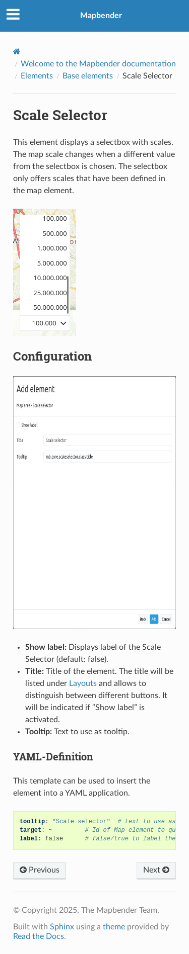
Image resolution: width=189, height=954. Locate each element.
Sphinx (62, 927)
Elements (37, 76)
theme (114, 927)
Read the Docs (38, 936)
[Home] (17, 51)
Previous (39, 870)
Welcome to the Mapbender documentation (98, 64)
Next (156, 870)
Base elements (87, 76)
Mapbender (101, 16)
